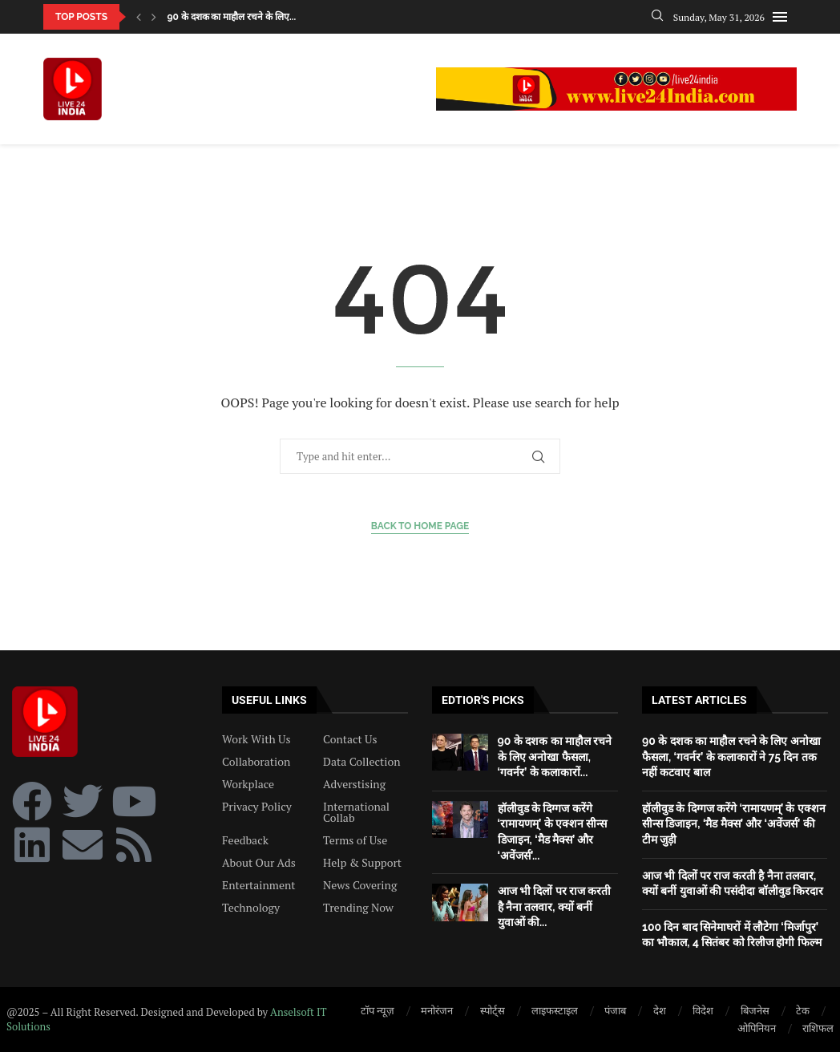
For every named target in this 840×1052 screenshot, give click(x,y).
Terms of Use (355, 840)
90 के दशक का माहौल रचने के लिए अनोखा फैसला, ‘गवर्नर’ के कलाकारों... (555, 756)
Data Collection (362, 761)
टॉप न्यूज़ (377, 1010)
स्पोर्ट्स (492, 1010)
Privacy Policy (257, 806)
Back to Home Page (420, 526)
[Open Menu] (780, 17)
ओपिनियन (756, 1028)
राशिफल (818, 1028)
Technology (251, 907)
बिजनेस (755, 1010)
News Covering (360, 885)
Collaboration (256, 761)
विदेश (703, 1010)
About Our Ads (259, 862)
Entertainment (259, 885)
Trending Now (358, 907)
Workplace (248, 784)
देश (659, 1010)
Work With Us (256, 739)
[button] (138, 17)
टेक (803, 1010)
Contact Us (350, 739)
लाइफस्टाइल (554, 1010)
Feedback (245, 840)
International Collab (356, 812)
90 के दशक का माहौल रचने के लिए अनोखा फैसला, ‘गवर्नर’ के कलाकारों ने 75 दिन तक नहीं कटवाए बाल (731, 756)
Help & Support (362, 862)
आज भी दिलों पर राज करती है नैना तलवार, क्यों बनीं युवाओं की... (555, 906)
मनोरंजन (437, 1010)
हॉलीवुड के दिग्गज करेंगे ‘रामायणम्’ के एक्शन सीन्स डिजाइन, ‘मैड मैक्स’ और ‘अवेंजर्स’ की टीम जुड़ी (734, 824)
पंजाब (615, 1010)
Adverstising (354, 784)
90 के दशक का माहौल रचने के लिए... (231, 16)
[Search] (657, 17)
